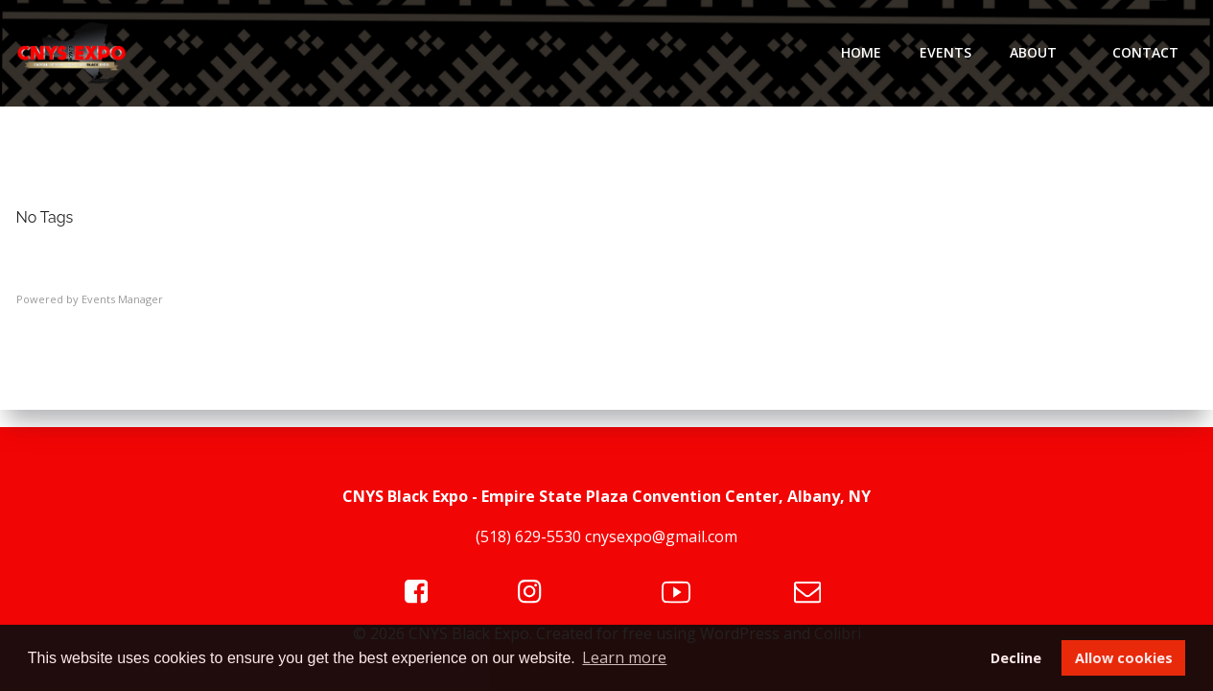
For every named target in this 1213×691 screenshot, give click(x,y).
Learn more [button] (624, 657)
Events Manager (122, 299)
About (1042, 52)
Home (861, 52)
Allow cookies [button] (1124, 658)
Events (945, 52)
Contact (1145, 52)
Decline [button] (1016, 658)
